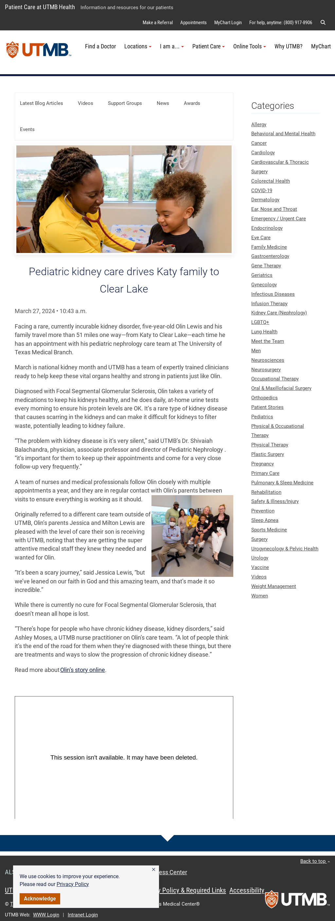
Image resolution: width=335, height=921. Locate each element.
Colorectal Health (270, 181)
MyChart (321, 46)
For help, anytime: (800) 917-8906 (280, 22)
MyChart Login (228, 22)
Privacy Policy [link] (73, 884)
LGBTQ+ (260, 322)
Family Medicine (269, 247)
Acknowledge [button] (40, 899)
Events (27, 129)
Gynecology (264, 285)
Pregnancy (262, 464)
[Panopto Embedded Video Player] (124, 757)
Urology (259, 558)
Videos (85, 103)
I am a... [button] (172, 46)
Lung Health (264, 332)
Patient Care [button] (208, 46)
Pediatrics (262, 417)
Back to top (315, 861)
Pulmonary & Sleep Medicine (282, 483)
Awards (192, 103)
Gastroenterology (270, 256)
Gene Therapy (266, 266)
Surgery (259, 539)
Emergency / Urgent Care (278, 219)
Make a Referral (158, 22)
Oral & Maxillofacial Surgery (281, 388)
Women (259, 596)
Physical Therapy (269, 445)
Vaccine (260, 567)
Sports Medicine (269, 530)
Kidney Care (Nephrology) (279, 313)
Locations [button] (137, 46)
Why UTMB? (288, 46)
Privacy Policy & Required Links (183, 890)
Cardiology (263, 153)
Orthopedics (264, 398)
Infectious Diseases (273, 294)
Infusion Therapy (269, 304)
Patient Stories (267, 407)
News (163, 103)
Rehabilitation (266, 492)
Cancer (259, 143)
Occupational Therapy (275, 379)
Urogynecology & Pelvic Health (284, 549)
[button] (153, 869)
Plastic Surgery (267, 454)
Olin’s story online (82, 670)
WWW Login (46, 915)
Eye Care (261, 238)
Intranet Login (83, 915)
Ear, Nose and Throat (274, 209)
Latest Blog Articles (41, 103)
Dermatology (265, 200)
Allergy (258, 124)
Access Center (168, 872)
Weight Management (273, 586)
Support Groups (125, 103)
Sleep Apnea (264, 520)
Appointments (193, 22)
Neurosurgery (266, 370)
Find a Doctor (100, 46)
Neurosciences (267, 360)
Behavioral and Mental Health (283, 134)
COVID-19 (261, 190)
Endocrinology (267, 228)
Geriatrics (262, 275)
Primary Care (265, 473)
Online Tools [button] (249, 46)
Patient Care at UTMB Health (40, 7)
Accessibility (246, 890)
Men (256, 351)
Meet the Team (267, 341)
